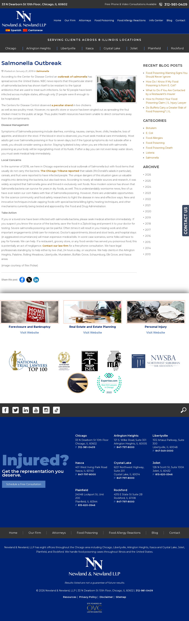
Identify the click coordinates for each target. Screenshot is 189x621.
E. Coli (149, 133)
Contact (180, 20)
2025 (147, 181)
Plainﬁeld (81, 490)
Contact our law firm (55, 245)
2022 (147, 199)
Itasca (79, 463)
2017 (147, 230)
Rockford (120, 490)
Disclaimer (106, 597)
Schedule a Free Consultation (23, 484)
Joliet (156, 463)
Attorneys (85, 20)
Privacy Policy (88, 597)
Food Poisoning (104, 20)
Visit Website (29, 332)
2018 (147, 223)
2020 (147, 211)
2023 (147, 193)
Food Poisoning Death (159, 147)
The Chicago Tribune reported (59, 170)
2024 (147, 187)
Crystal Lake (122, 463)
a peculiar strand (62, 105)
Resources (69, 597)
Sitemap (121, 597)
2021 (147, 205)
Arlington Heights (126, 435)
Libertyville (160, 435)
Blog (169, 20)
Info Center (156, 20)
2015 (146, 242)
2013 (147, 254)
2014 (147, 248)
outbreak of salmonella (72, 76)
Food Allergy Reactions (131, 20)
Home (57, 20)
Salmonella (42, 71)
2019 (147, 217)
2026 (147, 174)
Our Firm (70, 20)
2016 (147, 236)
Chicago (81, 435)
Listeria (150, 152)
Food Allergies (154, 137)
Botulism (151, 128)
